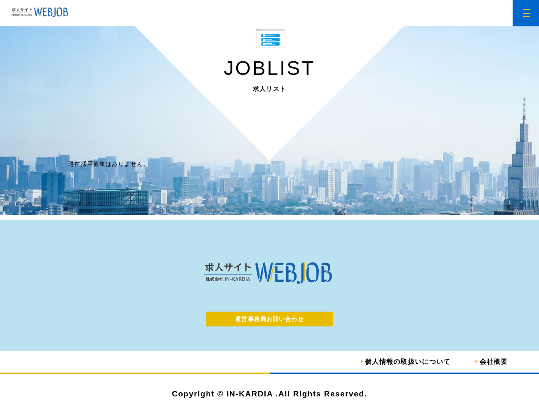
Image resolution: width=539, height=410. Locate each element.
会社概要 (494, 361)
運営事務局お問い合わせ (269, 319)
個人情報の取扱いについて (407, 361)
